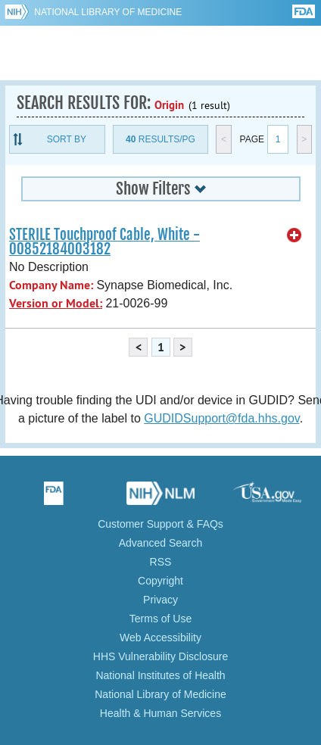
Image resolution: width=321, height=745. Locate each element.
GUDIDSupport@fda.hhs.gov (221, 418)
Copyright (160, 581)
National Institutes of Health (160, 675)
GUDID (161, 53)
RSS (161, 562)
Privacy (160, 600)
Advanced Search (161, 543)
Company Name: (51, 285)
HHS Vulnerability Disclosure (160, 656)
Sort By (66, 139)
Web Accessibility (160, 637)
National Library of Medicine (108, 12)
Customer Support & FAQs (160, 524)
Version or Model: (55, 303)
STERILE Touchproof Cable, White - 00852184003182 (104, 242)
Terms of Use (160, 619)
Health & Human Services (160, 713)
